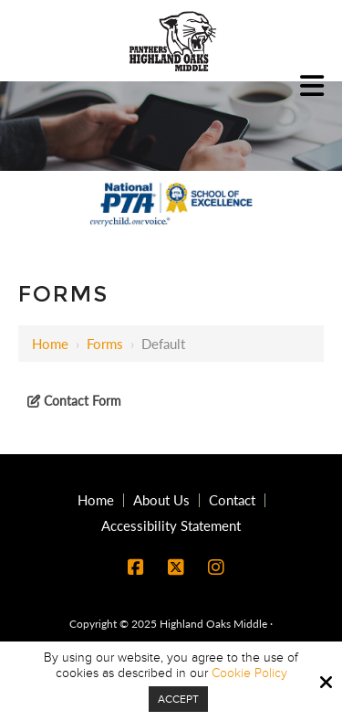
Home (50, 343)
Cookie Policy (249, 673)
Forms (105, 343)
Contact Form (80, 400)
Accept (178, 699)
